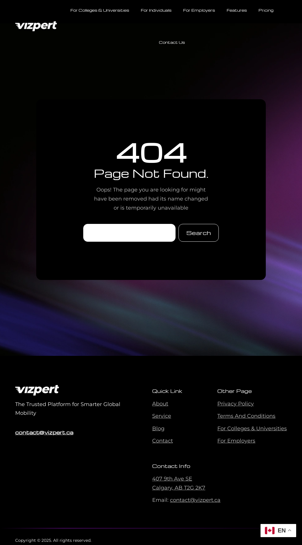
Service (161, 416)
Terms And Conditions (246, 416)
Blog (158, 428)
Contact (162, 441)
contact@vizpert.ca (44, 432)
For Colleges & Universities (252, 428)
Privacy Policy (235, 404)
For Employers (236, 441)
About (160, 404)
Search (198, 232)
